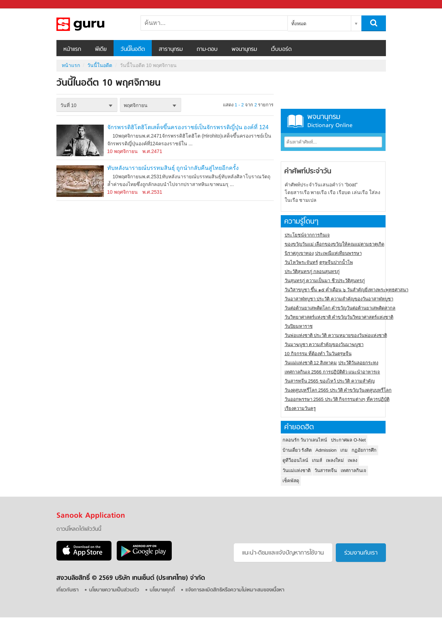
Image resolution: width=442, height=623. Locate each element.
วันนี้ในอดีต (133, 49)
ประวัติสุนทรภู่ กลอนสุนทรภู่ (312, 271)
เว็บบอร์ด (281, 49)
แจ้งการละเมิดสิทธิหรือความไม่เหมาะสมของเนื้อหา (234, 590)
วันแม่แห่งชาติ (297, 470)
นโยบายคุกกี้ (162, 590)
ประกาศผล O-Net (348, 440)
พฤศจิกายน (136, 105)
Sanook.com (21, 4)
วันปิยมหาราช (299, 326)
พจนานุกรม (244, 49)
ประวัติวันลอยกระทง (358, 362)
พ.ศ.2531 (152, 192)
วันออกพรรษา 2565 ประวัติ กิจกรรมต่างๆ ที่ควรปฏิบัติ (337, 399)
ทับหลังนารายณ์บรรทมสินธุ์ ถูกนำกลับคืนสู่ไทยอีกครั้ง (173, 168)
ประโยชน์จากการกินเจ (307, 235)
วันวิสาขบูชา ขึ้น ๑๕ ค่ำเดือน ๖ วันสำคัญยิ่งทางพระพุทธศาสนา (346, 289)
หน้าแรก (72, 49)
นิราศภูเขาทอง (299, 253)
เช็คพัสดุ (291, 480)
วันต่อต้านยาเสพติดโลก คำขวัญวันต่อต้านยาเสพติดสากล (340, 308)
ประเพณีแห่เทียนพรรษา (338, 253)
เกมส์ (317, 460)
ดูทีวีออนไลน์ (295, 460)
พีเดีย (101, 49)
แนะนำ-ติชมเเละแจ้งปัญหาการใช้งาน (283, 553)
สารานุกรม (171, 49)
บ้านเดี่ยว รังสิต (297, 450)
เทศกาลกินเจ (353, 470)
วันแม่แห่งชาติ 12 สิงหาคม (311, 362)
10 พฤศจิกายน (122, 151)
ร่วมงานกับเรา (361, 553)
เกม (344, 450)
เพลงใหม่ (335, 460)
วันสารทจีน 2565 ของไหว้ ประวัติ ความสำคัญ (330, 381)
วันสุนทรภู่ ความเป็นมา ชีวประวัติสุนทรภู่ (325, 280)
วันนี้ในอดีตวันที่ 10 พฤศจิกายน (93, 24)
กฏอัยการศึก (364, 450)
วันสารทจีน (325, 470)
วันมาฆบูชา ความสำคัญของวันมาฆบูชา (324, 344)
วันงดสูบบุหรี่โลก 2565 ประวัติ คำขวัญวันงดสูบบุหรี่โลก (338, 390)
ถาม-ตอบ (207, 49)
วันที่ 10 (68, 105)
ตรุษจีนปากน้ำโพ (336, 262)
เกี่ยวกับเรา (67, 590)
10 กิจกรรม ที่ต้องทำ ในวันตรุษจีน (318, 353)
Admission (325, 450)
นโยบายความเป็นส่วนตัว (114, 590)
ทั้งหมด (298, 23)
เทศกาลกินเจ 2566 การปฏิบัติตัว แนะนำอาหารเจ (332, 372)
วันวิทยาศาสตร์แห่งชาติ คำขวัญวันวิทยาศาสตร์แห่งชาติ (339, 317)
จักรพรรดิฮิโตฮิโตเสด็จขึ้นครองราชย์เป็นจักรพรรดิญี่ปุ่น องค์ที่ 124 (188, 127)
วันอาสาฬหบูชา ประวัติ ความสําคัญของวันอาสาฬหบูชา (339, 298)
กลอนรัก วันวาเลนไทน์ (305, 440)
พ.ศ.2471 (152, 151)
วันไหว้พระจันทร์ (301, 262)
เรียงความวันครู (300, 408)
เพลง (352, 460)
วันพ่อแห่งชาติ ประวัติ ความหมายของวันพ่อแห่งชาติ (336, 335)
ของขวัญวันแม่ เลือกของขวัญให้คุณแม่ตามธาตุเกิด (335, 244)
